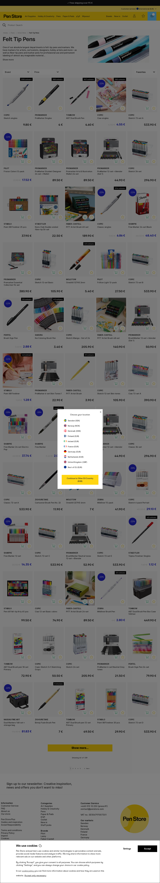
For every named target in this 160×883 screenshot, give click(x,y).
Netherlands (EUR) (74, 457)
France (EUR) (71, 446)
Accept (147, 848)
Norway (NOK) (72, 426)
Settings (127, 848)
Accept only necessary (35, 875)
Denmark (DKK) (72, 431)
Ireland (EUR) (71, 441)
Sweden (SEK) (72, 421)
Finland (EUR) (71, 436)
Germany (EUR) (72, 452)
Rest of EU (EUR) (73, 467)
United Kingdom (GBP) (75, 462)
